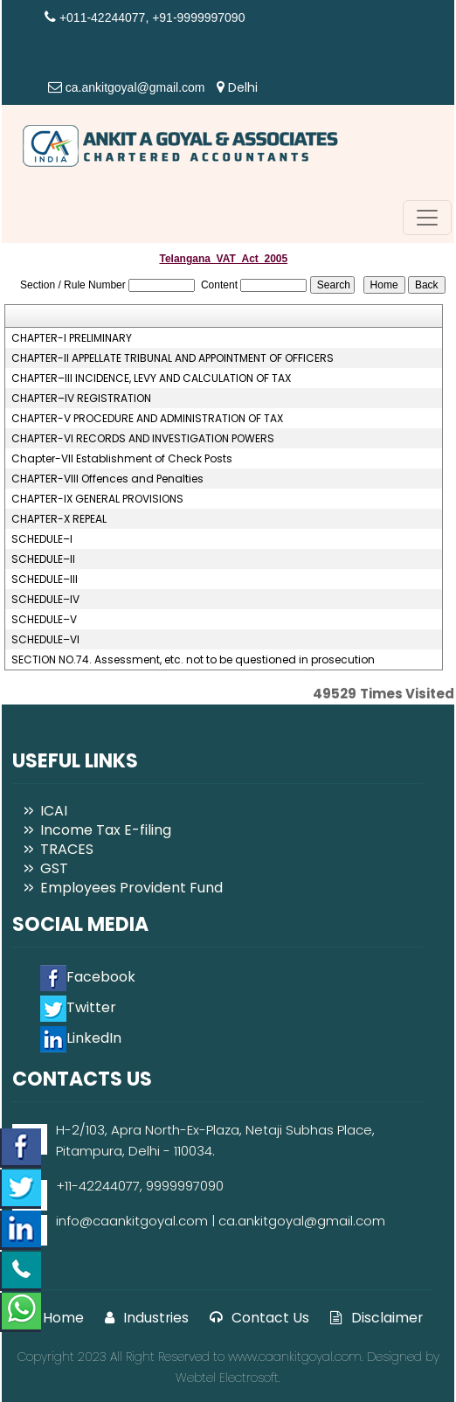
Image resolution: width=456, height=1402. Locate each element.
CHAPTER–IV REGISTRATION (81, 399)
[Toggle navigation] (427, 217)
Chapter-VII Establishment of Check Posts (121, 459)
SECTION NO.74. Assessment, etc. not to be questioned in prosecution (193, 660)
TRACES (66, 849)
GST (54, 868)
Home (52, 1318)
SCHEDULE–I (42, 539)
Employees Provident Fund (131, 888)
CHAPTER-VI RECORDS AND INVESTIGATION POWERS (142, 439)
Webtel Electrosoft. (228, 1377)
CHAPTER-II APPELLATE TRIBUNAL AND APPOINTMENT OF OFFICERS (172, 358)
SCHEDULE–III (44, 579)
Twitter (78, 1007)
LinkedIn (80, 1038)
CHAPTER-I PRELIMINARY (71, 338)
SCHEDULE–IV (45, 600)
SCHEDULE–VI (45, 640)
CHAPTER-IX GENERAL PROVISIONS (97, 499)
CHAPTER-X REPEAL (59, 519)
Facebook (87, 977)
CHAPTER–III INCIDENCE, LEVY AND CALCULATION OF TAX (151, 378)
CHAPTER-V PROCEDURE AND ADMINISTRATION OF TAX (147, 419)
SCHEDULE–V (44, 620)
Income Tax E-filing (105, 830)
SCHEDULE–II (43, 559)
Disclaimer (376, 1318)
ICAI (53, 811)
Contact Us (259, 1318)
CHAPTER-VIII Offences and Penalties (107, 479)
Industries (147, 1318)
